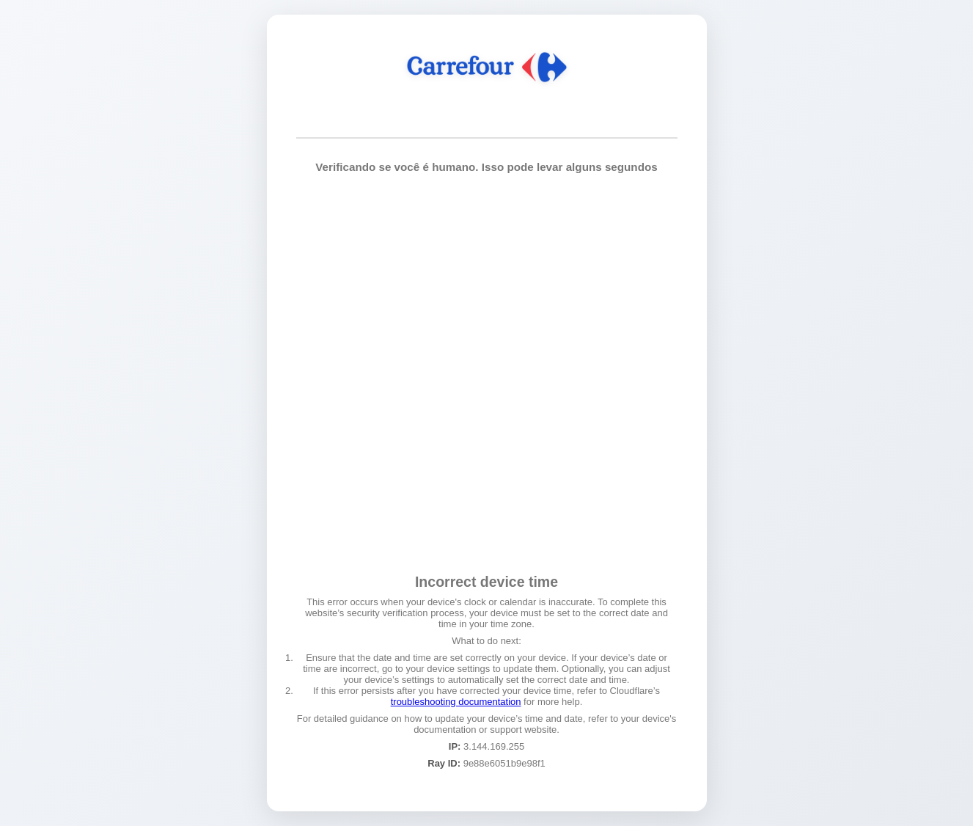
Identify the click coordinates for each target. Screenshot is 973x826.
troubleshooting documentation (456, 701)
